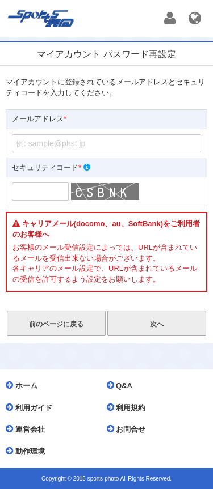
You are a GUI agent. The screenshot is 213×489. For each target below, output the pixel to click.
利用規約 (129, 407)
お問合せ (129, 428)
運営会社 (28, 428)
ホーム (24, 385)
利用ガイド (31, 407)
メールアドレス (39, 119)
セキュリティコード (51, 167)
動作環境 (28, 451)
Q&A (122, 385)
